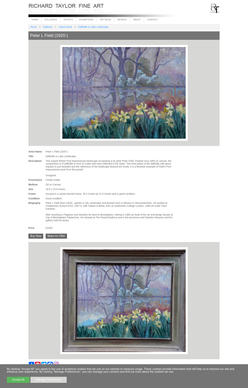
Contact (152, 19)
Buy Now (35, 235)
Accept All (18, 379)
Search (122, 19)
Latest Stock (65, 26)
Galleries (51, 19)
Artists (68, 19)
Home (35, 19)
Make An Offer (56, 235)
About (137, 19)
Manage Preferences (48, 379)
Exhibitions (86, 19)
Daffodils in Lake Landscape (93, 26)
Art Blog (105, 19)
